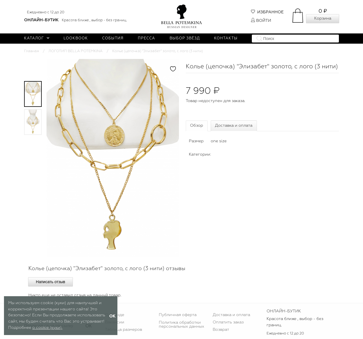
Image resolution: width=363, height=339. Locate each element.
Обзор (196, 126)
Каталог (36, 38)
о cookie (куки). (47, 328)
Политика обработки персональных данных (181, 325)
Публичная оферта (178, 315)
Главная (31, 51)
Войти (261, 21)
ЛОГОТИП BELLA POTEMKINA (75, 51)
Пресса (146, 38)
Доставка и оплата (233, 126)
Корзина (322, 18)
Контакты (226, 38)
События (113, 38)
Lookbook (76, 38)
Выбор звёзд (185, 38)
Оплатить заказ (228, 322)
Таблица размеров (123, 330)
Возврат (221, 330)
